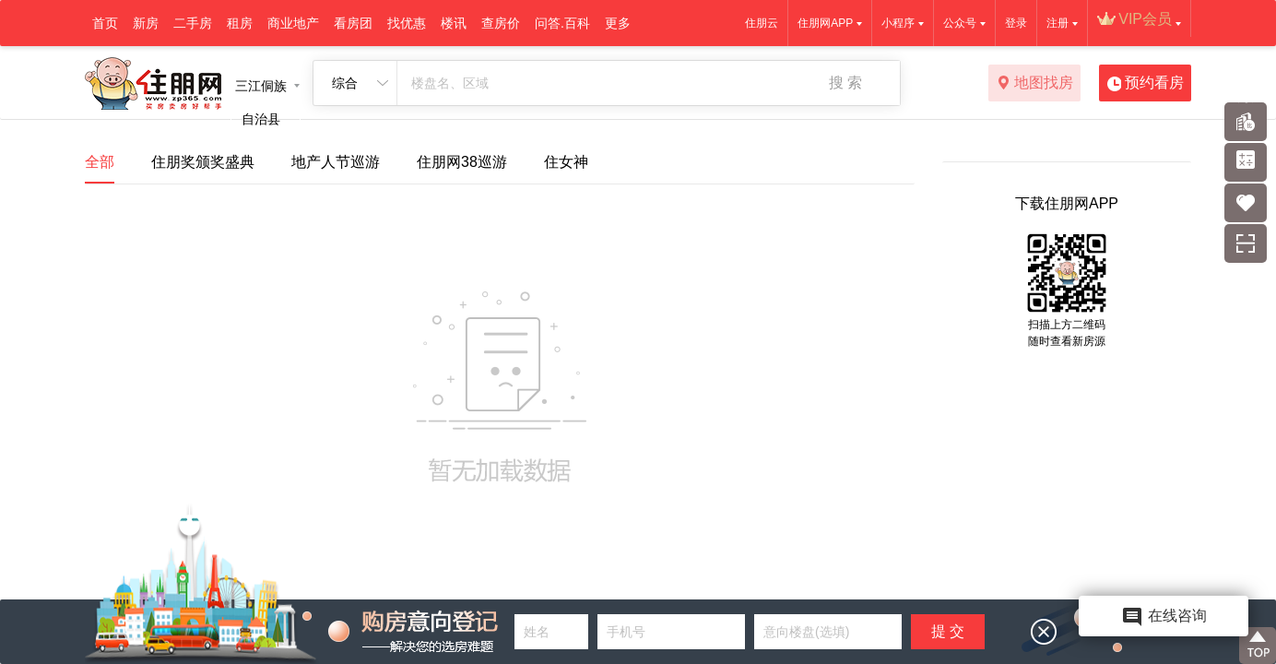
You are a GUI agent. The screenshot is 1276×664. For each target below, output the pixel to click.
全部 (99, 162)
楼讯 (454, 23)
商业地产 (293, 23)
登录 (1016, 23)
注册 (1057, 23)
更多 (618, 23)
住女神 (566, 162)
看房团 (353, 23)
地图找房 (1035, 84)
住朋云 (761, 23)
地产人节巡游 (335, 162)
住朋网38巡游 (462, 162)
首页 (105, 23)
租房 (240, 23)
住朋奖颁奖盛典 (202, 162)
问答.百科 (562, 23)
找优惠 (406, 23)
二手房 (192, 23)
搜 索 (845, 82)
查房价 (500, 23)
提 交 (947, 631)
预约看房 (1145, 84)
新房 (146, 23)
